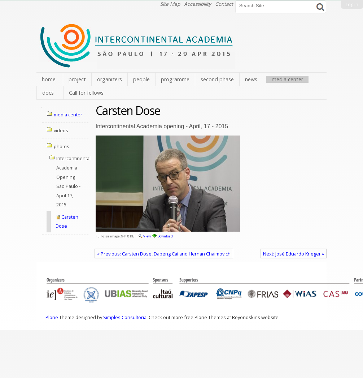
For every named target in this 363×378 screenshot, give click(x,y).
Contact (224, 3)
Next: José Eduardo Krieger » (293, 253)
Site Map (170, 3)
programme (175, 79)
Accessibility (197, 3)
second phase (217, 79)
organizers (109, 79)
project (77, 79)
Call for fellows (86, 92)
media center (287, 79)
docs (48, 92)
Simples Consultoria (124, 317)
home (49, 79)
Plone (51, 317)
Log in (352, 4)
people (141, 79)
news (251, 79)
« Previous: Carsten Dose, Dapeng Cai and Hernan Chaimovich (164, 253)
